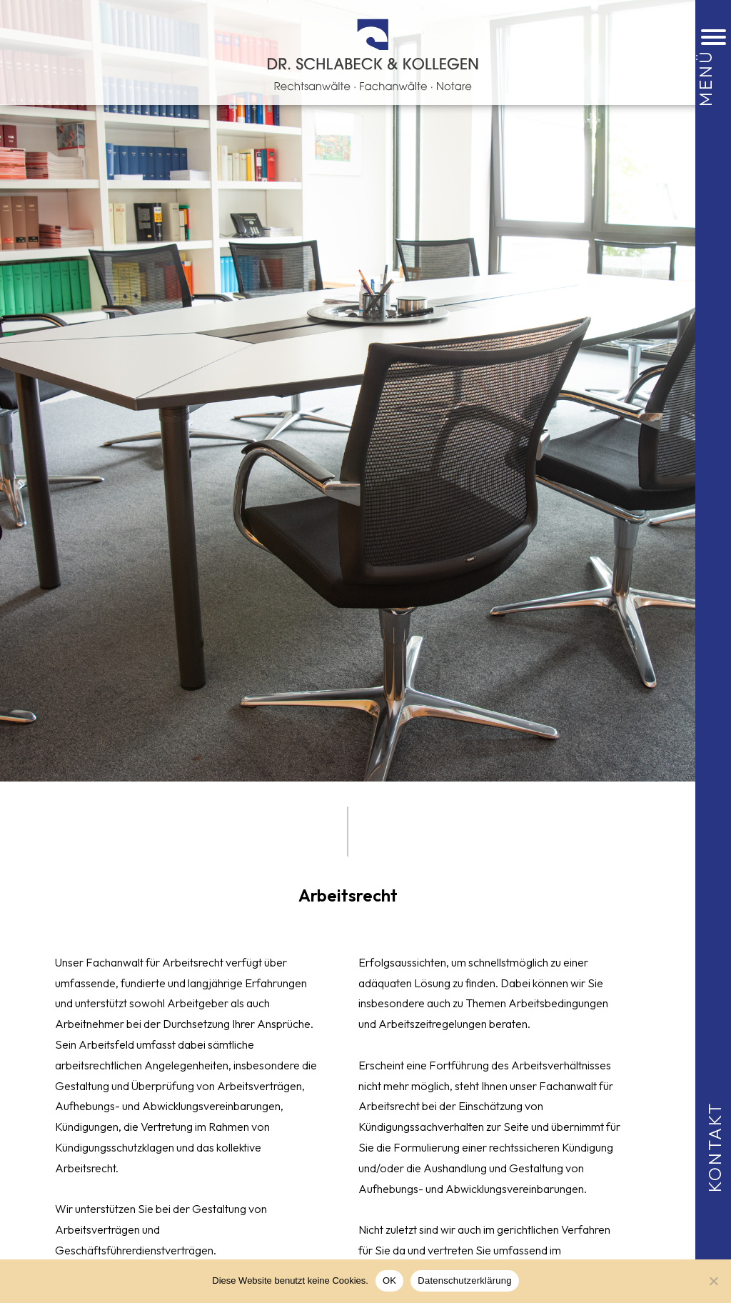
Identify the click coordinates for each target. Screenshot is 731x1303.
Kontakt (714, 1146)
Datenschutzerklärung (464, 1280)
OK (389, 1280)
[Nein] (713, 1281)
